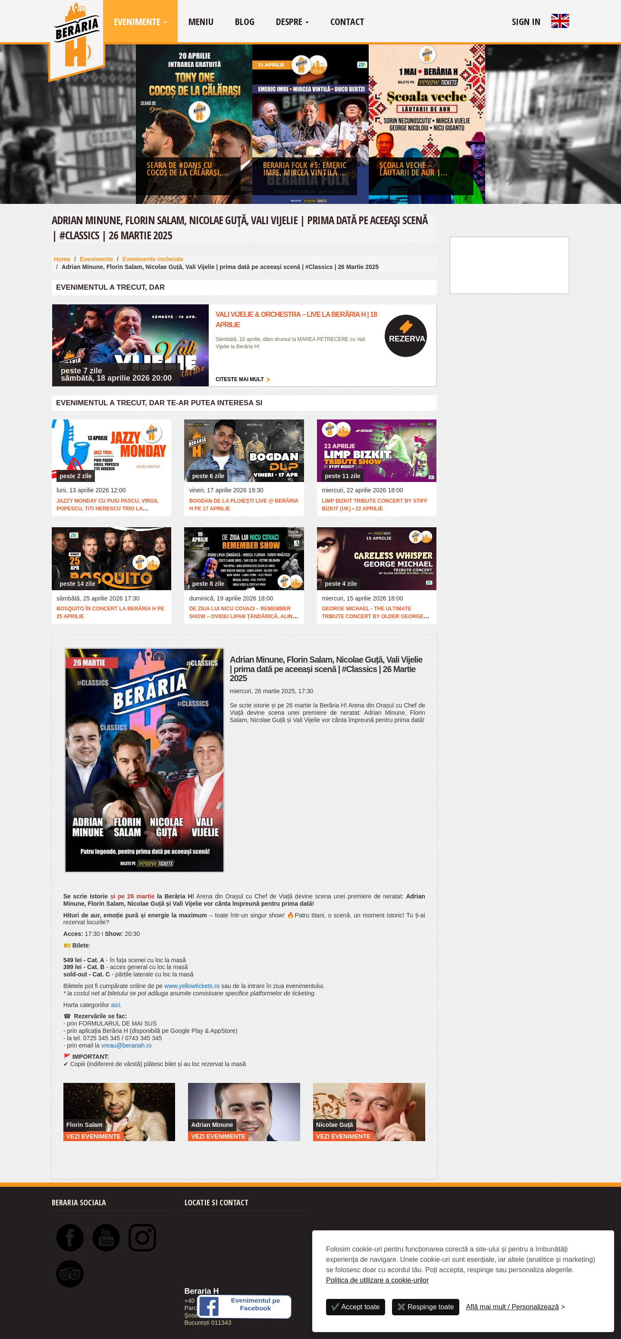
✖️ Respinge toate (425, 1307)
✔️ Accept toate (355, 1307)
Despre (292, 21)
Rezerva (407, 339)
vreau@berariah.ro (126, 1045)
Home (62, 259)
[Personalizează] (515, 1307)
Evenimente (140, 21)
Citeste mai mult (240, 379)
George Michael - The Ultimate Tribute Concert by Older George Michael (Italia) (372, 616)
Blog (244, 21)
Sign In (526, 21)
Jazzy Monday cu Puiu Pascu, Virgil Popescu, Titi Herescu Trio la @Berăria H (107, 508)
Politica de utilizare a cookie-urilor (377, 1280)
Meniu (200, 21)
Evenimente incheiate (153, 259)
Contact (347, 21)
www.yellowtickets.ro (192, 985)
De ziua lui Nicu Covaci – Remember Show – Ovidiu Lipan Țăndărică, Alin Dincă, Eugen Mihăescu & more (240, 616)
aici (115, 1004)
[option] (194, 126)
